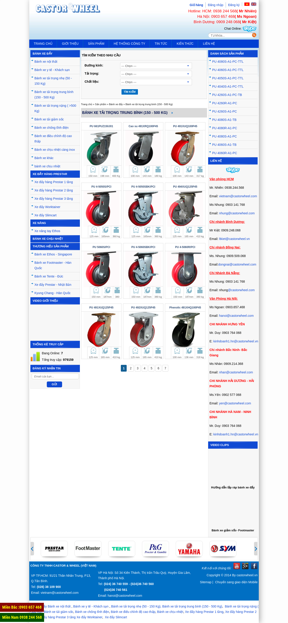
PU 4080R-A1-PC (224, 128)
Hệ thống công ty (129, 43)
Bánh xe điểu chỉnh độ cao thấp (133, 612)
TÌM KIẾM (130, 91)
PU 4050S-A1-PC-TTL (227, 78)
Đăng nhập (215, 5)
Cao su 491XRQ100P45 (143, 126)
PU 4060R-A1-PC (224, 153)
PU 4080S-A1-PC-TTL (227, 61)
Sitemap (205, 582)
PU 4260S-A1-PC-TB (227, 95)
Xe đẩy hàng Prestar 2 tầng (53, 190)
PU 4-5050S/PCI (101, 186)
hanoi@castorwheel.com (236, 315)
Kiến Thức (185, 43)
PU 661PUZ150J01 (101, 126)
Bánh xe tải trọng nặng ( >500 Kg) (55, 108)
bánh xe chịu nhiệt (47, 166)
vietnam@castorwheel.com (238, 196)
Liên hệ (209, 43)
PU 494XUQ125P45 (185, 186)
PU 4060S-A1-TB (224, 144)
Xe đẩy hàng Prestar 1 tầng (53, 182)
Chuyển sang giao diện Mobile (236, 582)
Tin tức (161, 43)
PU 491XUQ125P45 (101, 307)
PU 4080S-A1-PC (224, 136)
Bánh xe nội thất (45, 61)
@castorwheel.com (241, 290)
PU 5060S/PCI (101, 247)
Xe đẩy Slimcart (45, 215)
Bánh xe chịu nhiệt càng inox (54, 149)
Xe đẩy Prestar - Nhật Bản (52, 284)
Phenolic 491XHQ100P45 (185, 307)
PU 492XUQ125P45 (143, 307)
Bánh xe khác (44, 158)
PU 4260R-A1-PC (224, 103)
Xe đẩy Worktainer (47, 207)
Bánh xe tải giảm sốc (49, 119)
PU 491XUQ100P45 (185, 126)
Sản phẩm (96, 43)
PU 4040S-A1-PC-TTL (227, 86)
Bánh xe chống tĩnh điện (51, 127)
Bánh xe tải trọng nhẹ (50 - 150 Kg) (53, 80)
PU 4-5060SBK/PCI (143, 247)
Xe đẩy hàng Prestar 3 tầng (53, 198)
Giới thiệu (70, 43)
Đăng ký (234, 5)
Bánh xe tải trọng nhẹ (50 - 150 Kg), (136, 606)
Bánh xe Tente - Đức (48, 276)
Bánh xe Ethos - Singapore (53, 254)
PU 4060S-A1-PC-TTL (227, 70)
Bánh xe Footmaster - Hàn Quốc (52, 265)
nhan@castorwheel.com (236, 372)
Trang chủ (43, 43)
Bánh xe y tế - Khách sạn (52, 70)
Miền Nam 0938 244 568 (22, 617)
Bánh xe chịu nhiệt (170, 612)
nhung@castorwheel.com (237, 213)
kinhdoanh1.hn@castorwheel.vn (235, 341)
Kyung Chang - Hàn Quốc (52, 293)
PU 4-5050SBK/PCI (143, 186)
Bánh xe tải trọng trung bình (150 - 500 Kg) (53, 94)
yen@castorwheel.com (235, 403)
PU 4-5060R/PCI (185, 247)
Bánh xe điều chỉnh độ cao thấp (53, 138)
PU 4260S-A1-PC (224, 111)
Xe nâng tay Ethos (47, 231)
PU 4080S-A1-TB (224, 120)
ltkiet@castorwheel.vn (234, 239)
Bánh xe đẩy (116, 104)
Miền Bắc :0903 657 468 (22, 607)
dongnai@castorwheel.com (237, 264)
